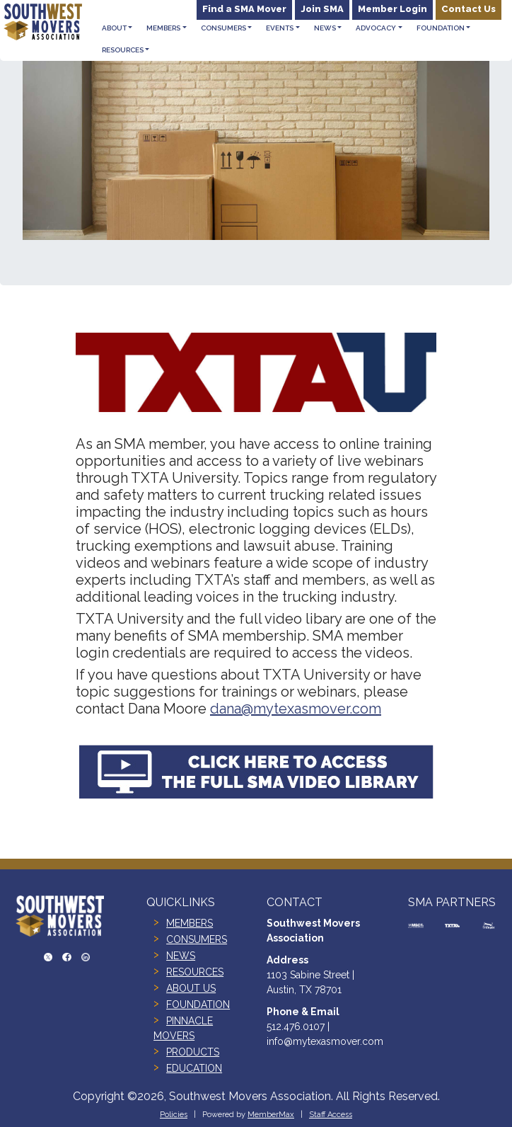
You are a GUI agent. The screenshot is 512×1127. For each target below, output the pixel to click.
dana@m (238, 708)
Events (279, 28)
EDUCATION (194, 1068)
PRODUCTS (192, 1052)
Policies (173, 1114)
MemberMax (271, 1114)
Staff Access (330, 1114)
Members (163, 28)
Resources (123, 50)
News (325, 28)
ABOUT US (191, 988)
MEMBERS (189, 923)
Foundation (441, 28)
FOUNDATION (198, 1004)
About (114, 28)
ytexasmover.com (323, 708)
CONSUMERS (196, 939)
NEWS (180, 955)
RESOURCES (194, 972)
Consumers (223, 28)
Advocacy (376, 28)
